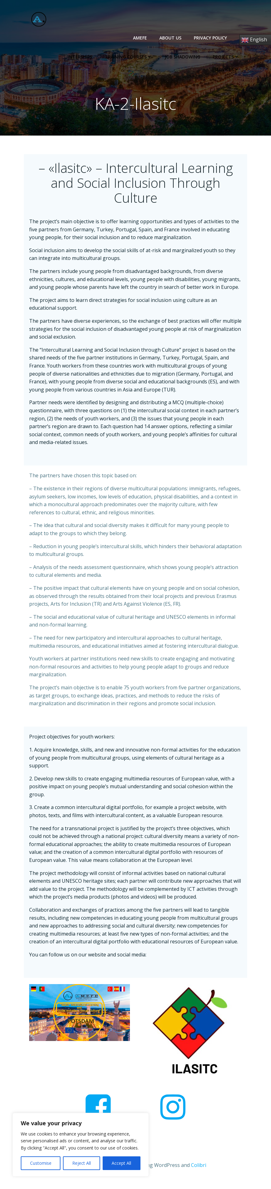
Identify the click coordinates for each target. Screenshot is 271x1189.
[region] (80, 1145)
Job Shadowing (146, 56)
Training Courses (92, 56)
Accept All (121, 1163)
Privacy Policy (211, 37)
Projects (189, 56)
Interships (43, 56)
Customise (40, 1163)
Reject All (81, 1163)
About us (171, 37)
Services (227, 56)
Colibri (198, 1172)
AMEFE (141, 37)
